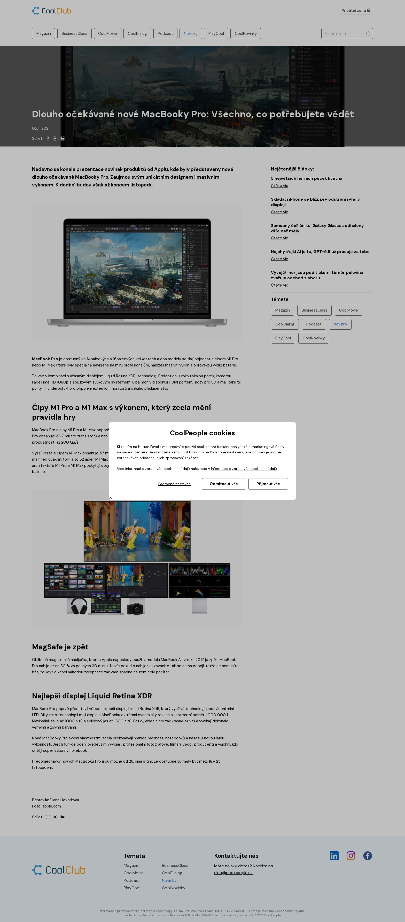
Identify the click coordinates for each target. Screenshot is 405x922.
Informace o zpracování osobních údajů (244, 469)
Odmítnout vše (224, 483)
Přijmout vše (268, 483)
